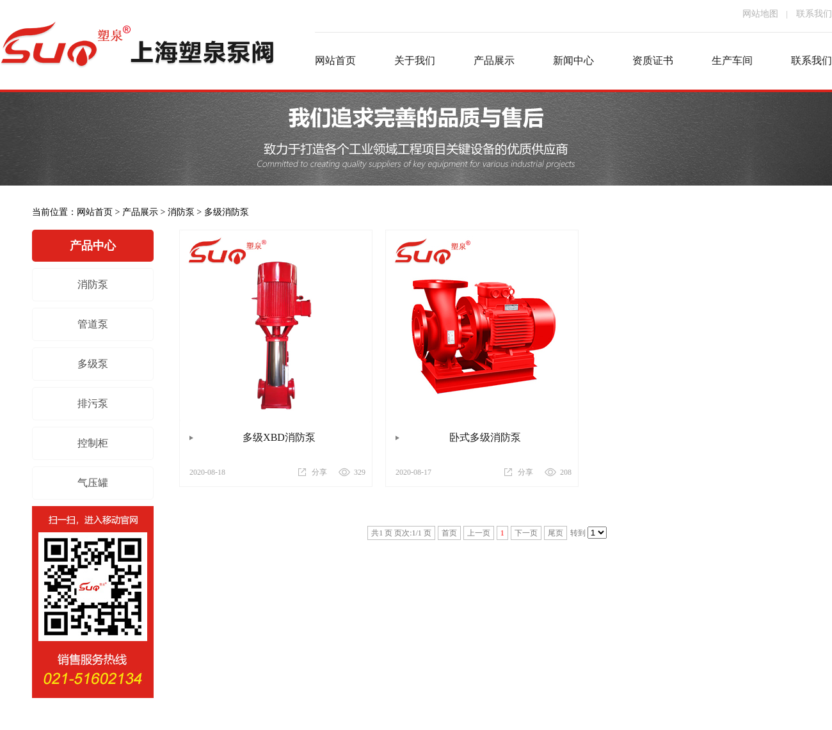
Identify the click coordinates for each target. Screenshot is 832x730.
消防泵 (181, 212)
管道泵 (92, 324)
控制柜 (92, 443)
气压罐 (92, 482)
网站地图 (760, 14)
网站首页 (95, 212)
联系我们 (814, 14)
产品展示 (140, 212)
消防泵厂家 (137, 61)
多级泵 (92, 363)
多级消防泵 (226, 212)
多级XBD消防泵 (279, 437)
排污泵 (92, 403)
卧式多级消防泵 (485, 437)
